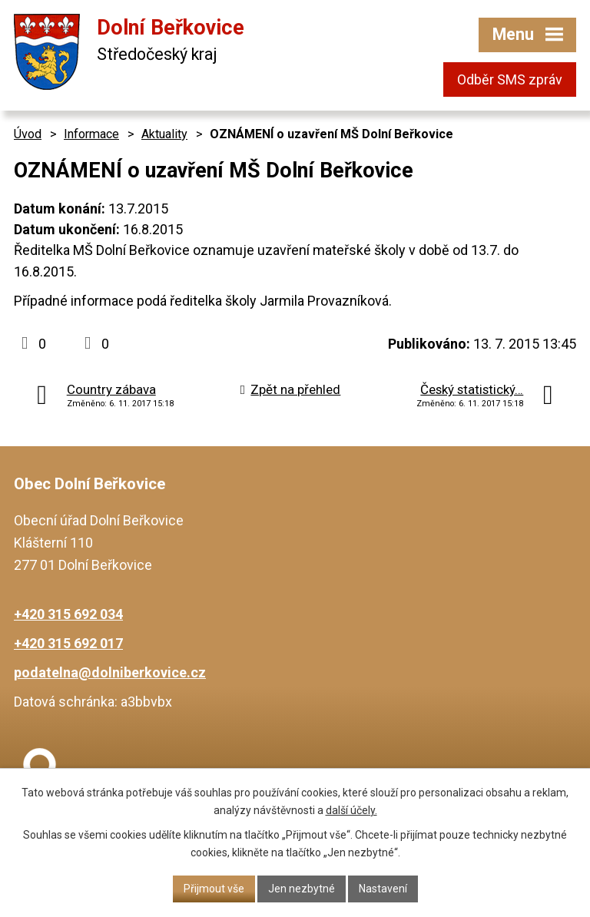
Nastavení (383, 888)
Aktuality (164, 134)
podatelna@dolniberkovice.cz (110, 672)
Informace (91, 134)
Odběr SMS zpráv (509, 79)
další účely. (351, 810)
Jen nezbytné (301, 888)
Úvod (27, 134)
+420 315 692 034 (68, 614)
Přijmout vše (214, 888)
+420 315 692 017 (68, 643)
